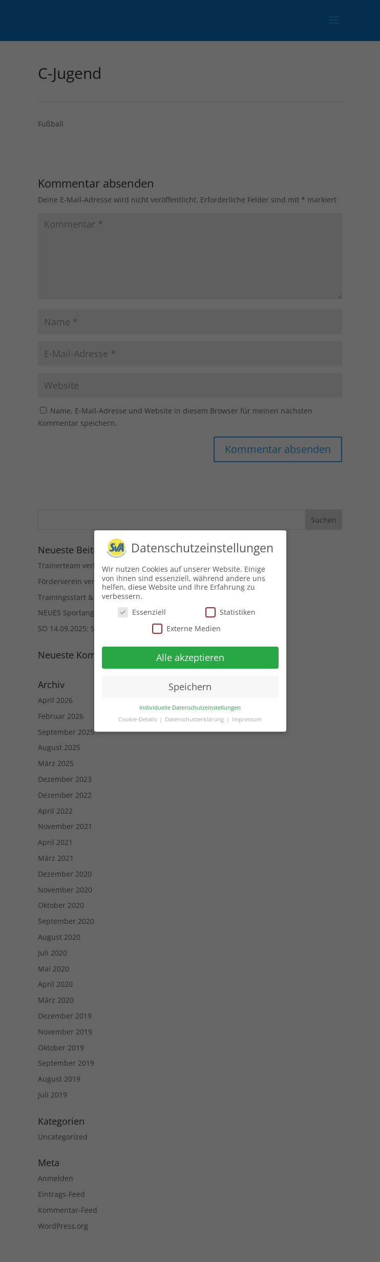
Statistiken (230, 612)
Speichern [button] (190, 686)
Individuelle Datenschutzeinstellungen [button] (190, 707)
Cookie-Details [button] (138, 719)
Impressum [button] (247, 719)
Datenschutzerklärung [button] (195, 719)
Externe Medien (186, 628)
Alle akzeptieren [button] (190, 657)
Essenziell (142, 612)
